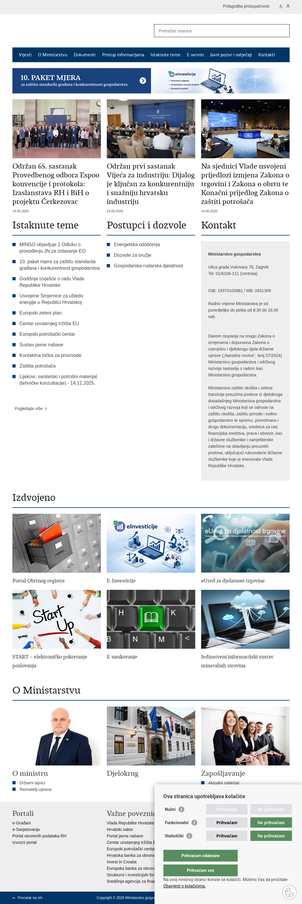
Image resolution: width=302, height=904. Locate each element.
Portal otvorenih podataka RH (39, 836)
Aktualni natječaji (223, 782)
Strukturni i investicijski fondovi (135, 874)
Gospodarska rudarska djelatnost (148, 265)
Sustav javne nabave (41, 344)
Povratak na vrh (30, 898)
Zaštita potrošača (37, 365)
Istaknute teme (165, 54)
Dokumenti (85, 54)
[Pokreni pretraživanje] (283, 30)
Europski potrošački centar (47, 334)
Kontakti (266, 54)
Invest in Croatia (122, 861)
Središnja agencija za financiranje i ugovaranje (149, 881)
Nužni (170, 821)
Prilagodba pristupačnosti (246, 6)
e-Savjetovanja (26, 829)
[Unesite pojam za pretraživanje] (215, 31)
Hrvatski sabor (120, 829)
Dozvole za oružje (132, 255)
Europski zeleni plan (40, 312)
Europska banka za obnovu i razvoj (139, 868)
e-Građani (21, 823)
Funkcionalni (176, 834)
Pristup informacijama (123, 54)
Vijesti (25, 54)
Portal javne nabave (125, 836)
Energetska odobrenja (137, 244)
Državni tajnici (32, 782)
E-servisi (195, 54)
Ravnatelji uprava (35, 789)
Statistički (174, 847)
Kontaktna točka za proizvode (50, 355)
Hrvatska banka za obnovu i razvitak (140, 855)
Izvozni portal (24, 842)
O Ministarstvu (52, 54)
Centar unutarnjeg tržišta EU (49, 323)
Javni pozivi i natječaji (231, 54)
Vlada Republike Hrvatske (130, 823)
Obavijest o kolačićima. (184, 886)
